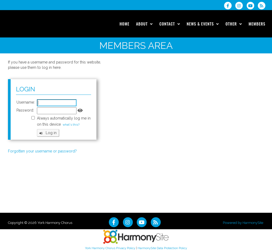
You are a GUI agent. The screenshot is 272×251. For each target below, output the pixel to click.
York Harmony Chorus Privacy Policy (110, 248)
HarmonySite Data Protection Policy (162, 248)
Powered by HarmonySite (243, 223)
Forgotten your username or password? (42, 151)
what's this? (71, 124)
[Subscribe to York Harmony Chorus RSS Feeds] (263, 5)
